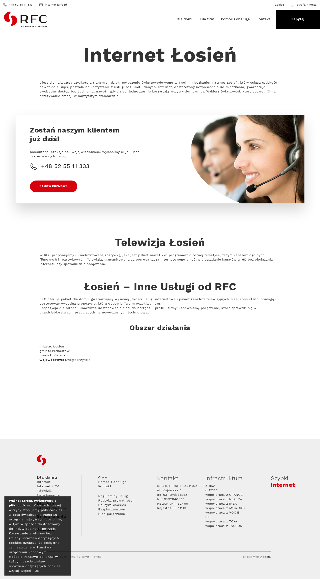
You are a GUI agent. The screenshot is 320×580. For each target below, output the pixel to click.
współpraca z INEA (221, 504)
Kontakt (263, 19)
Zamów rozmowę (54, 187)
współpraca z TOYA (221, 522)
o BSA (210, 487)
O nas (103, 478)
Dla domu (185, 19)
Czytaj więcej (20, 571)
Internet (44, 483)
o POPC (211, 491)
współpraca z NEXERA (223, 500)
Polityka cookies (112, 506)
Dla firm (207, 19)
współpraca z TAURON (223, 527)
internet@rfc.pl (53, 4)
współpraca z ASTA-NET (225, 509)
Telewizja (44, 492)
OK (37, 571)
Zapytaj (297, 19)
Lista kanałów (48, 496)
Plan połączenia (111, 515)
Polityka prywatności (116, 501)
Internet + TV (48, 487)
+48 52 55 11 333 (18, 4)
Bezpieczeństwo (111, 510)
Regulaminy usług (113, 497)
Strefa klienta (304, 4)
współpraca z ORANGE (224, 496)
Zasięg (279, 4)
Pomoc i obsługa (235, 19)
